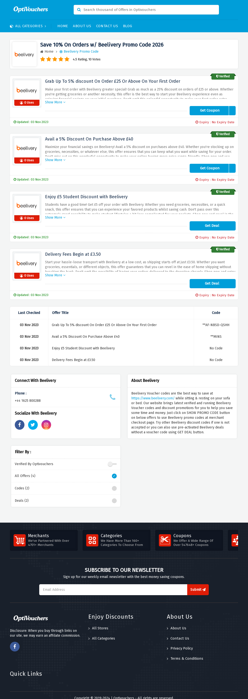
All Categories (28, 26)
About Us (82, 26)
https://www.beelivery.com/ (153, 392)
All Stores (98, 622)
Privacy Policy (180, 642)
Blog (127, 26)
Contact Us (107, 26)
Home (62, 26)
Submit (198, 584)
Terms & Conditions (185, 652)
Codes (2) (66, 482)
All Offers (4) (66, 470)
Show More (55, 101)
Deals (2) (66, 494)
